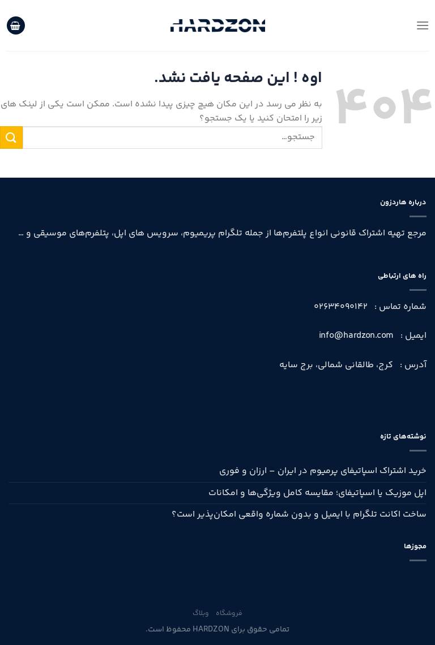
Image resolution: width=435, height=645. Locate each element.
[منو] (422, 25)
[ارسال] (11, 137)
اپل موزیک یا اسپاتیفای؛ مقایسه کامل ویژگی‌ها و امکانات (317, 493)
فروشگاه (229, 613)
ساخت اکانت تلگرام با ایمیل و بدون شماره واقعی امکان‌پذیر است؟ (299, 515)
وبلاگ (201, 613)
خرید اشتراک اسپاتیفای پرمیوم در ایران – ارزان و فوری (323, 471)
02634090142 (341, 307)
